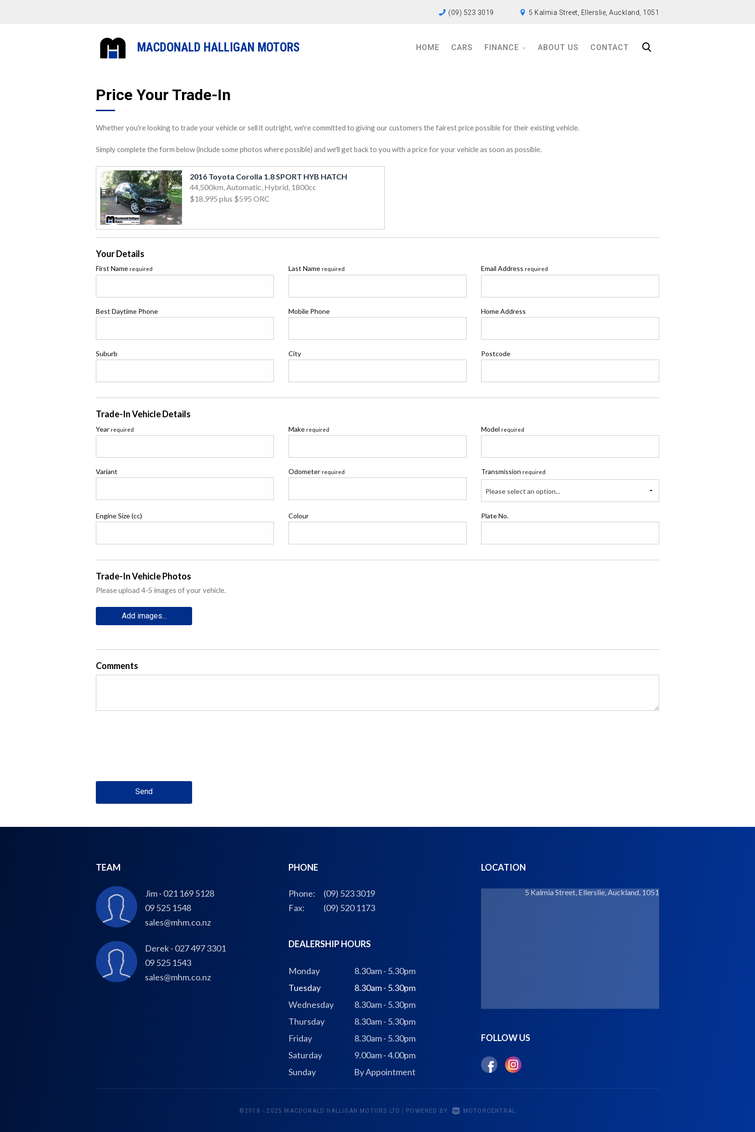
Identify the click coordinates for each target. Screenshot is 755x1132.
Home (428, 47)
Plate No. (494, 516)
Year (115, 429)
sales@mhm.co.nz (178, 920)
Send (144, 791)
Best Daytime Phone (127, 311)
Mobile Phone (309, 311)
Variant (106, 471)
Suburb (106, 353)
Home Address (503, 311)
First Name (124, 268)
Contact (609, 47)
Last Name (316, 268)
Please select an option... (522, 491)
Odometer (316, 471)
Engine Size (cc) (119, 516)
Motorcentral (484, 1109)
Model (502, 429)
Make (308, 429)
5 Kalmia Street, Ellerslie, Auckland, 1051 (594, 12)
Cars (462, 47)
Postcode (495, 353)
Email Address (514, 268)
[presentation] (169, 753)
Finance (505, 47)
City (294, 353)
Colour (298, 516)
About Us (558, 47)
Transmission (513, 471)
